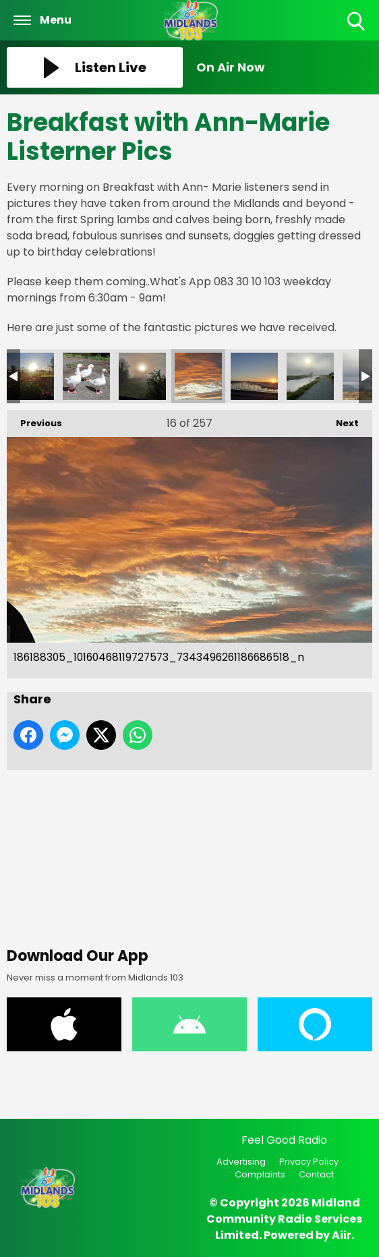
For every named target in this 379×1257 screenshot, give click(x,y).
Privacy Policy (309, 1161)
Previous (34, 420)
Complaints (260, 1174)
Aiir (341, 1235)
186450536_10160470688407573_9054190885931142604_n (142, 376)
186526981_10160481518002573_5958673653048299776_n (30, 376)
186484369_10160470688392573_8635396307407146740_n (86, 376)
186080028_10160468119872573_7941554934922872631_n (254, 376)
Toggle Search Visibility (357, 21)
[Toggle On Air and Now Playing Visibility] (284, 67)
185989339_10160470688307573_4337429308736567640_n (310, 376)
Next (340, 420)
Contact (316, 1174)
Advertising (241, 1161)
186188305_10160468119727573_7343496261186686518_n (198, 376)
